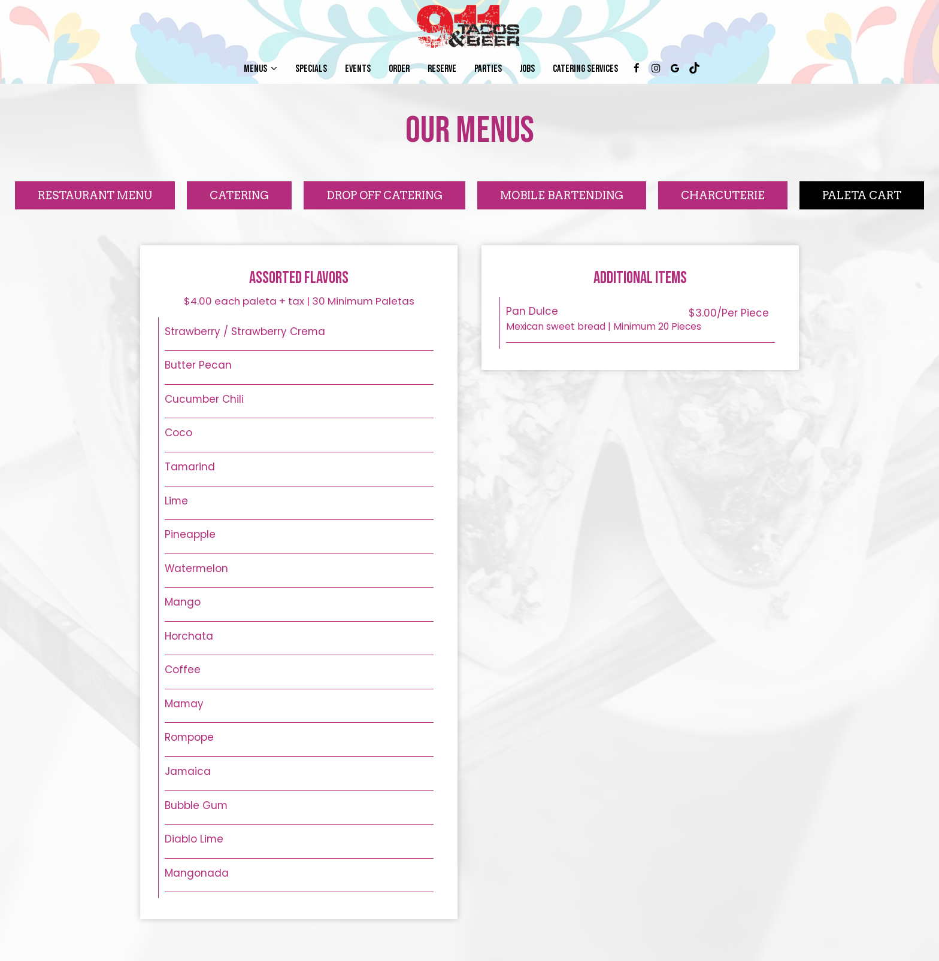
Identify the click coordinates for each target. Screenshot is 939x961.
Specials (311, 69)
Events (358, 69)
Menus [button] (260, 69)
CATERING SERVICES (585, 69)
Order (399, 69)
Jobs (527, 69)
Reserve (442, 69)
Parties (488, 69)
